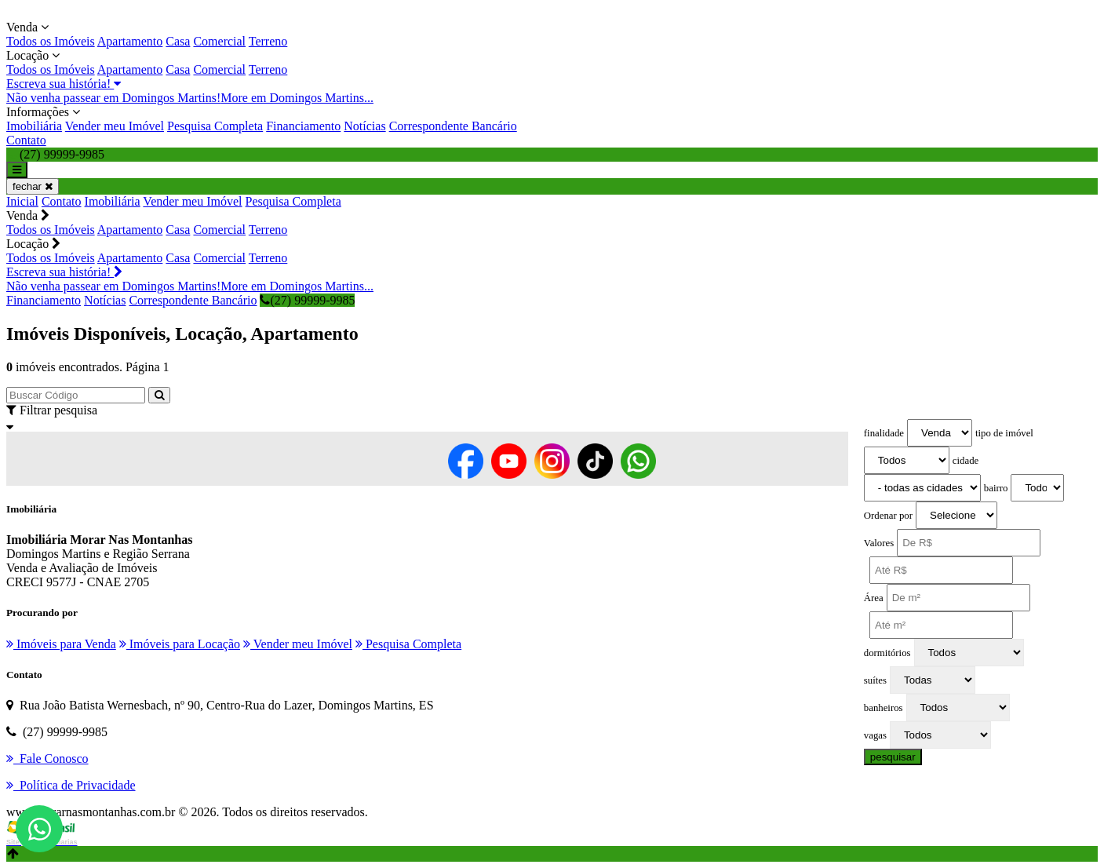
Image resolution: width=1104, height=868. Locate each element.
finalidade (884, 433)
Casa (178, 41)
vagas (875, 735)
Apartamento (130, 41)
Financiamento (303, 126)
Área (874, 598)
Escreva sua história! (63, 83)
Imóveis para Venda (61, 644)
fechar (33, 186)
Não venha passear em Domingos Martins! (113, 97)
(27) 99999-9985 (307, 300)
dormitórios (887, 652)
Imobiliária (34, 126)
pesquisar (893, 757)
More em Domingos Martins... (296, 97)
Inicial (22, 201)
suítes (875, 680)
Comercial (219, 41)
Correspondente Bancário (453, 126)
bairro (996, 488)
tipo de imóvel (1004, 433)
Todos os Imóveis (50, 41)
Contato (26, 140)
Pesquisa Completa (215, 126)
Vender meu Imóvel (114, 126)
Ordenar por (888, 515)
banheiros (883, 707)
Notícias (364, 126)
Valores (879, 543)
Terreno (268, 41)
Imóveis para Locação (179, 644)
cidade (965, 460)
